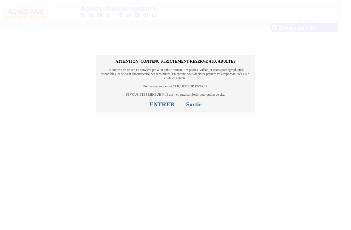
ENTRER (162, 104)
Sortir (194, 104)
